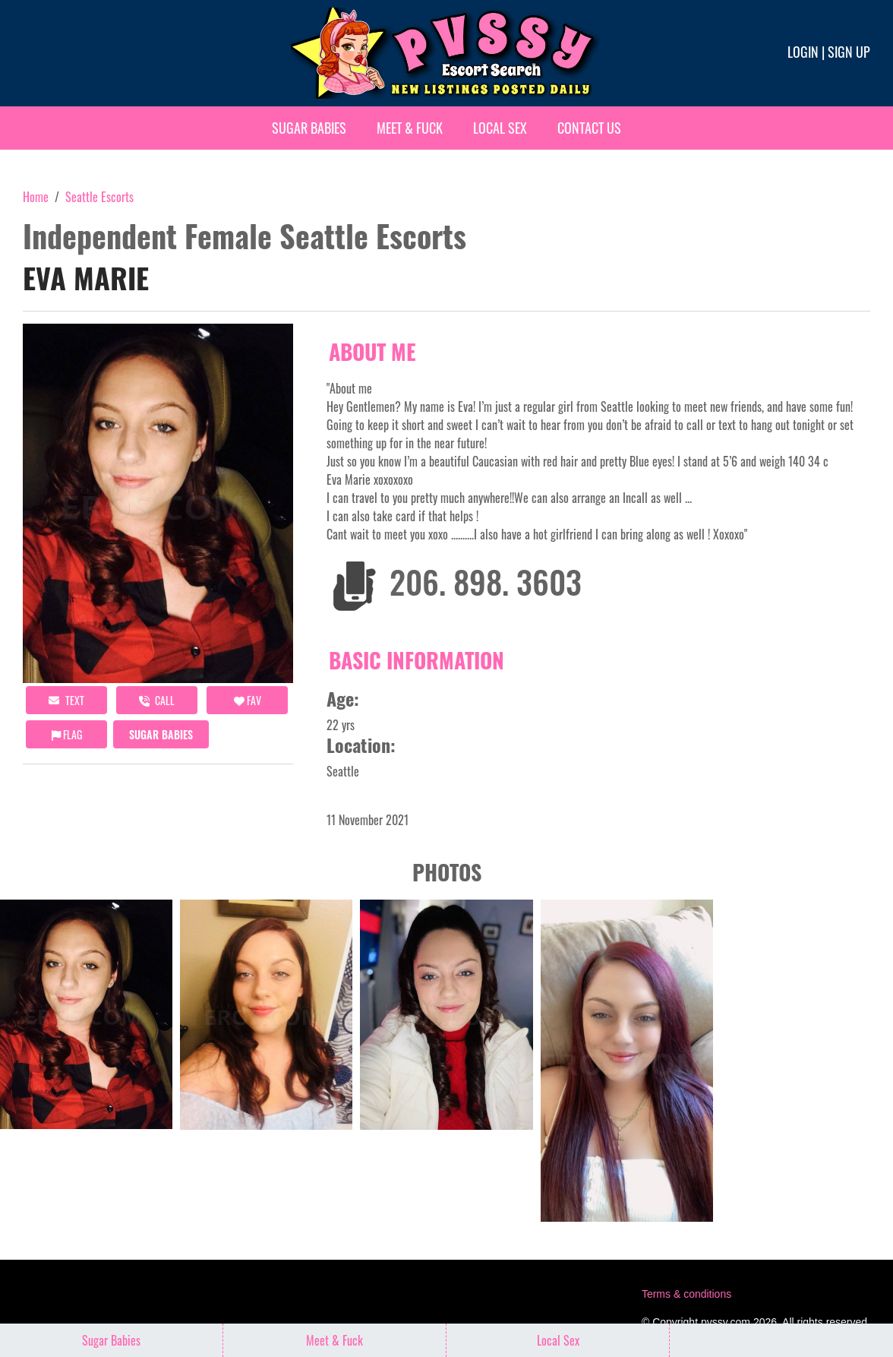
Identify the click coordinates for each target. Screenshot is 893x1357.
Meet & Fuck (410, 128)
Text (66, 700)
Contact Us (589, 128)
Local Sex (500, 128)
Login (803, 52)
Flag (67, 734)
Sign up (849, 52)
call (157, 700)
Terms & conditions (686, 1294)
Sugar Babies (309, 128)
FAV (247, 700)
